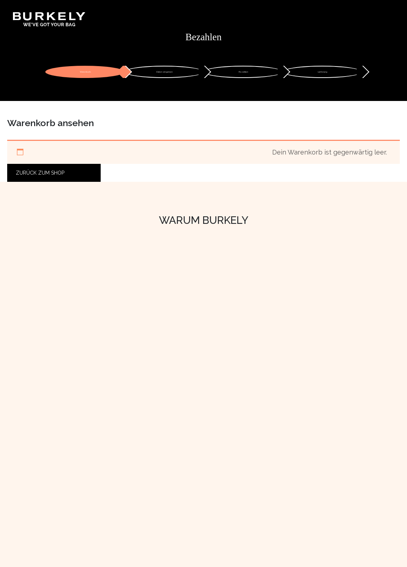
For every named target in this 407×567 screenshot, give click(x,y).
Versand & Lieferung (176, 464)
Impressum (163, 493)
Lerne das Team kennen (50, 474)
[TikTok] (319, 493)
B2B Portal (295, 454)
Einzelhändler (298, 445)
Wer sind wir (33, 445)
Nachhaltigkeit (36, 464)
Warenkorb (85, 74)
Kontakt (159, 445)
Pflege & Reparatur (174, 484)
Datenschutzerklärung (178, 503)
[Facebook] (295, 493)
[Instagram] (283, 493)
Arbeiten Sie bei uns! (44, 484)
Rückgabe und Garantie (180, 474)
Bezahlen (243, 74)
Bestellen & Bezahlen (177, 454)
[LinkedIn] (307, 493)
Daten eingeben (164, 74)
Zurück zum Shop (40, 178)
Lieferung (322, 74)
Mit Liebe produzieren (47, 454)
